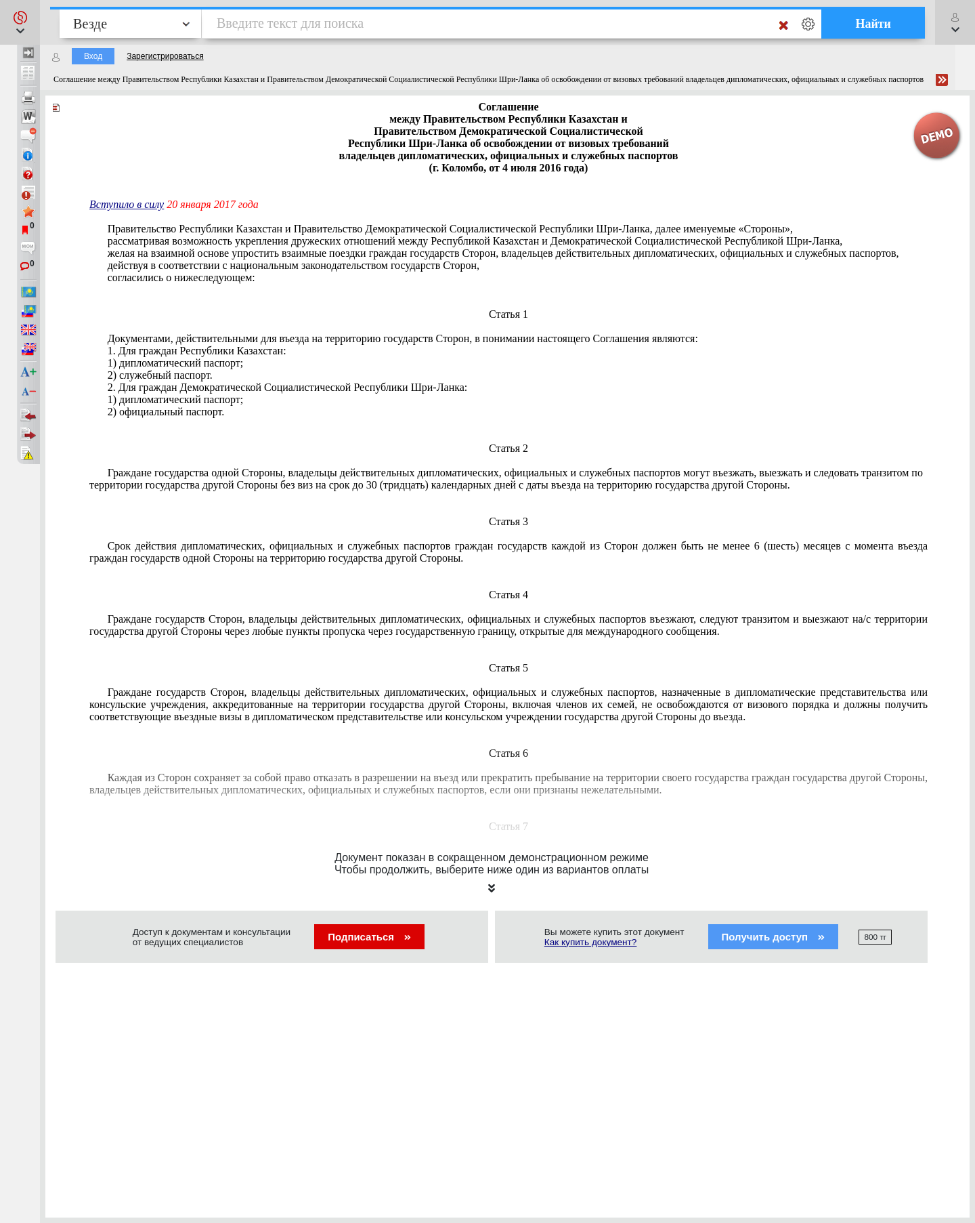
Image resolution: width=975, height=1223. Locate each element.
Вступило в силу (126, 204)
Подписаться (369, 936)
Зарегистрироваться (165, 56)
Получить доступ (773, 936)
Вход (93, 56)
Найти (873, 23)
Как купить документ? (590, 942)
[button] (20, 22)
